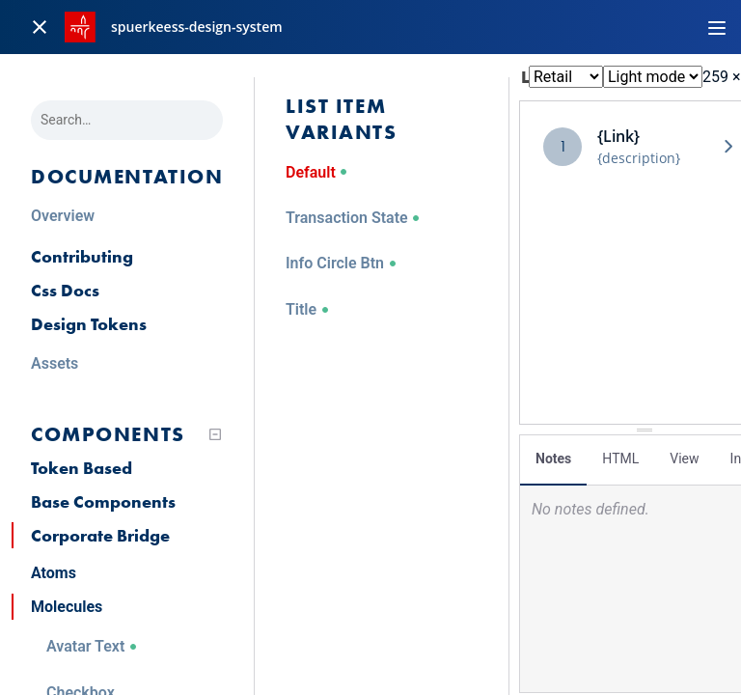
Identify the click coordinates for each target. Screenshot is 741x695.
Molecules (66, 607)
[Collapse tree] (215, 434)
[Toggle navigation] (717, 27)
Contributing (82, 256)
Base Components (103, 501)
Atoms (53, 573)
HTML (620, 458)
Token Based (81, 468)
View (684, 458)
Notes (553, 458)
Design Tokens (89, 324)
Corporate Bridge (100, 535)
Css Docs (65, 290)
